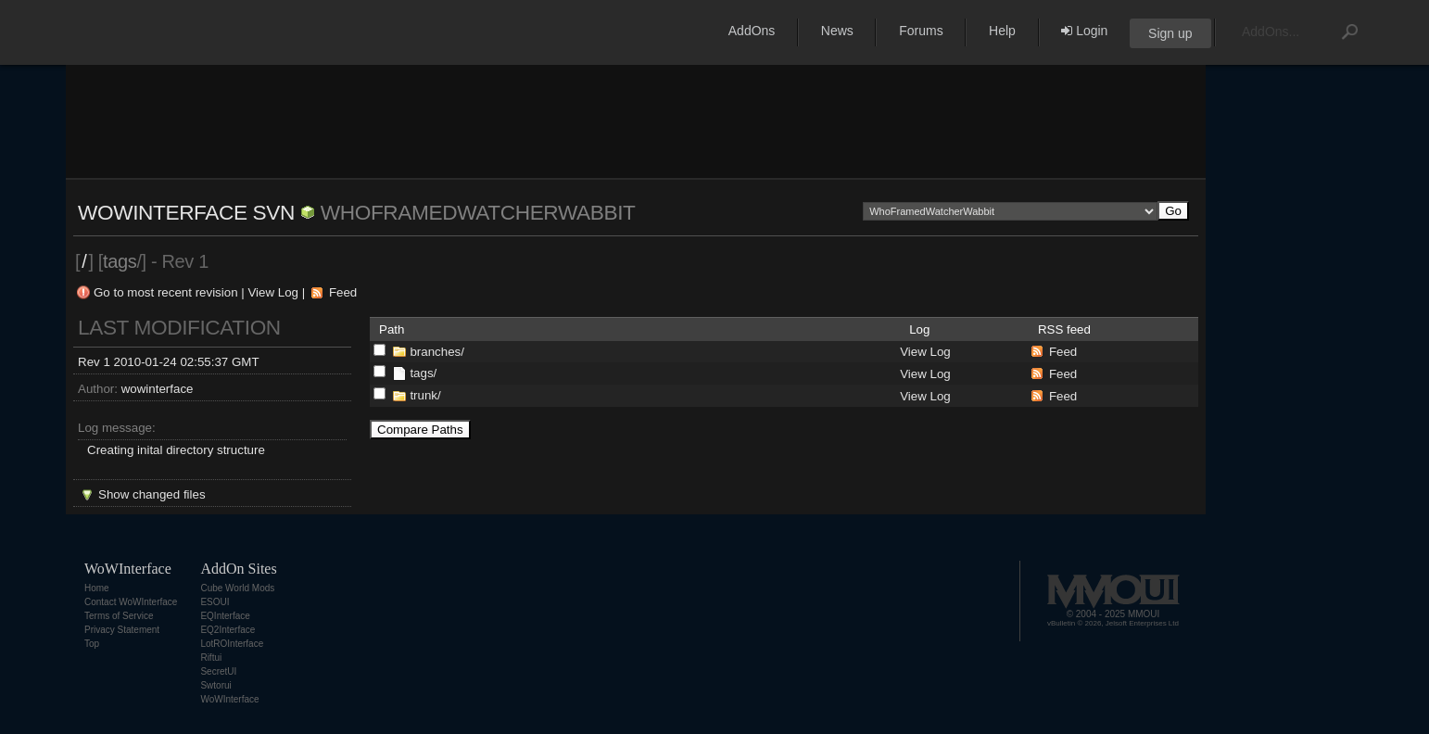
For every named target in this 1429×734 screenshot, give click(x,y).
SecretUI (218, 671)
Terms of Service (118, 616)
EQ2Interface (227, 630)
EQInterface (224, 616)
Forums (920, 30)
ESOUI (214, 602)
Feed (343, 292)
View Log (272, 292)
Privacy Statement (121, 630)
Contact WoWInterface (130, 602)
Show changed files (152, 494)
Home (96, 588)
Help (1002, 30)
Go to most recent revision (166, 292)
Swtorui (215, 685)
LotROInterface (231, 644)
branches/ (437, 352)
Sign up (1170, 33)
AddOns (752, 30)
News (837, 30)
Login (1084, 30)
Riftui (210, 657)
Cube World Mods (237, 588)
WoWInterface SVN (186, 212)
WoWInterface (229, 699)
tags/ (423, 373)
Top (91, 644)
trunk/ (425, 395)
